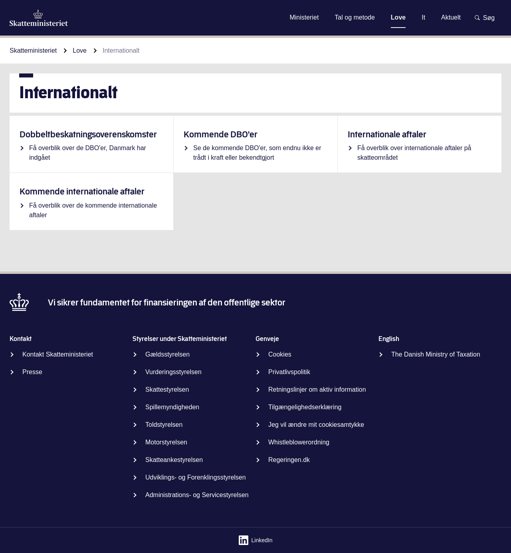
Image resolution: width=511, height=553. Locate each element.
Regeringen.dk (289, 459)
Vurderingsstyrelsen (173, 372)
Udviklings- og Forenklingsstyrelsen (195, 477)
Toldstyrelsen (163, 424)
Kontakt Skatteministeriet (57, 354)
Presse (32, 372)
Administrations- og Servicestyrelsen (197, 495)
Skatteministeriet (33, 50)
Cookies (279, 354)
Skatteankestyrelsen (174, 459)
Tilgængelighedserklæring (305, 407)
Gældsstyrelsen (167, 354)
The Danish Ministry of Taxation (435, 354)
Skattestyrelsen (167, 389)
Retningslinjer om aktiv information (317, 389)
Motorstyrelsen (166, 442)
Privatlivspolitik (289, 372)
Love (80, 50)
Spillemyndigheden (172, 407)
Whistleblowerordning (298, 442)
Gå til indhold (255, 17)
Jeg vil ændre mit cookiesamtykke (316, 424)
